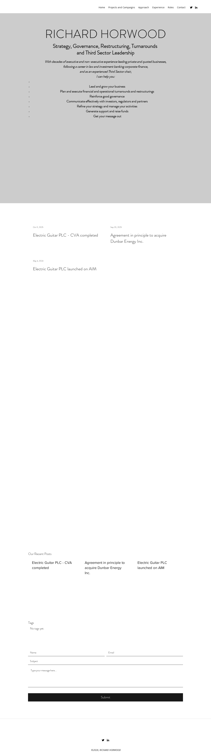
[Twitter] (191, 7)
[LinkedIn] (196, 7)
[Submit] (105, 697)
